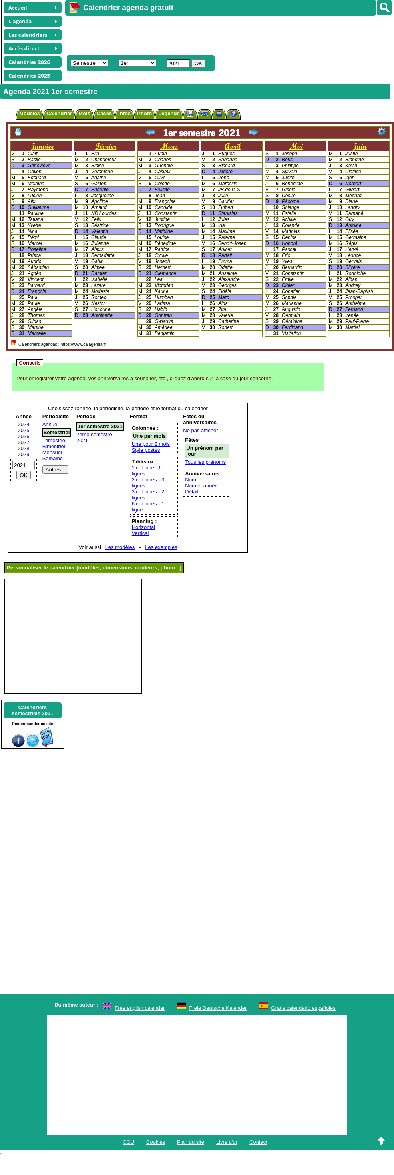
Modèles (29, 113)
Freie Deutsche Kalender (218, 1008)
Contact (258, 1142)
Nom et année (201, 486)
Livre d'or (226, 1142)
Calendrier (59, 113)
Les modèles (120, 547)
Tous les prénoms (205, 462)
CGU (128, 1142)
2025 (24, 430)
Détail (191, 492)
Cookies (155, 1142)
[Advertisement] (166, 34)
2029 (24, 454)
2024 (24, 424)
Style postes (146, 450)
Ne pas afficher (200, 430)
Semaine (52, 458)
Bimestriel (53, 446)
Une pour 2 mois (151, 444)
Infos (124, 113)
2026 (24, 436)
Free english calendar (140, 1008)
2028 (24, 448)
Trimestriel (54, 440)
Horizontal (143, 527)
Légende (168, 113)
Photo (144, 113)
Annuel (50, 424)
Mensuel (52, 452)
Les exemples (161, 547)
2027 (24, 442)
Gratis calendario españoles (303, 1008)
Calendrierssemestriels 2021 (32, 710)
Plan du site (190, 1142)
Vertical (140, 533)
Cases (104, 113)
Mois (84, 113)
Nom (190, 480)
